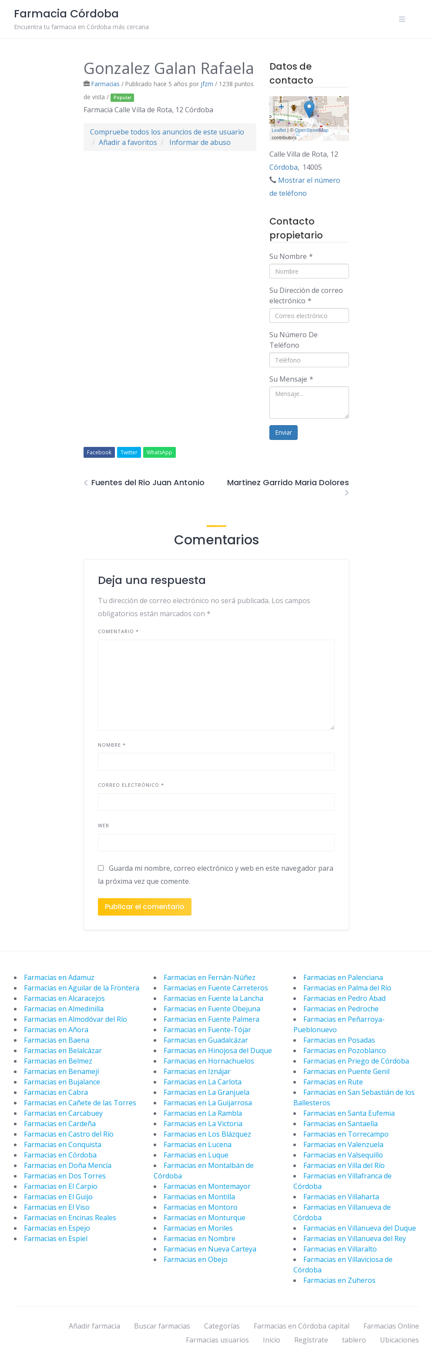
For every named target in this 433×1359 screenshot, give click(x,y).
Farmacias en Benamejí (61, 1071)
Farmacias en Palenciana (343, 977)
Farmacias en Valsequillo (343, 1155)
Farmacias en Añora (56, 1029)
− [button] (281, 121)
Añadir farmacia (94, 1326)
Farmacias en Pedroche (341, 1008)
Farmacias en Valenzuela (343, 1144)
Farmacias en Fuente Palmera (211, 1019)
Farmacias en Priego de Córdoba (356, 1061)
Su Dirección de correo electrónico (306, 295)
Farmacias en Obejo (196, 1259)
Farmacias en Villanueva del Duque (359, 1228)
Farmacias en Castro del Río (69, 1134)
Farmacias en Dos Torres (65, 1176)
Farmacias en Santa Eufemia (349, 1113)
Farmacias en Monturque (204, 1217)
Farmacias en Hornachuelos (209, 1061)
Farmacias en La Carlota (203, 1082)
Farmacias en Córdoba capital (301, 1326)
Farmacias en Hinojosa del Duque (218, 1050)
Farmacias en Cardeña (60, 1123)
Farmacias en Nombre (199, 1238)
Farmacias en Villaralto (340, 1249)
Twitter (129, 452)
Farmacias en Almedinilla (64, 1008)
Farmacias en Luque (196, 1155)
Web (103, 825)
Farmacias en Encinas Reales (70, 1217)
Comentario (118, 631)
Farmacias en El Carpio (60, 1186)
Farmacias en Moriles (198, 1228)
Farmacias (105, 84)
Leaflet (279, 130)
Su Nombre (291, 256)
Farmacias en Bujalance (62, 1082)
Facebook (99, 452)
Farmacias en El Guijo (58, 1196)
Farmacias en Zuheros (339, 1280)
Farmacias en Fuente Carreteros (216, 988)
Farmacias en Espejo (57, 1228)
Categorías (222, 1326)
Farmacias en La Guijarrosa (208, 1102)
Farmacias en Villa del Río (344, 1165)
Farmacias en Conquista (62, 1144)
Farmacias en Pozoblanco (344, 1050)
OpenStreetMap (312, 130)
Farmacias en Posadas (339, 1040)
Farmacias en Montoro (201, 1207)
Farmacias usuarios (217, 1340)
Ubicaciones (399, 1340)
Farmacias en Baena (56, 1040)
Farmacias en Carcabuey (63, 1113)
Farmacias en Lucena (198, 1144)
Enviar (283, 432)
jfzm (207, 84)
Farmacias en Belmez (58, 1061)
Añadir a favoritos (128, 142)
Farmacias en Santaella (340, 1123)
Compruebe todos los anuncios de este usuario (167, 132)
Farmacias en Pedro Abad (344, 998)
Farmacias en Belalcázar (63, 1050)
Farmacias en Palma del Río (347, 988)
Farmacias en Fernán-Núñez (209, 977)
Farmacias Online (391, 1326)
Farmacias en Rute (333, 1082)
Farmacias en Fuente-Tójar (207, 1029)
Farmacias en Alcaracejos (64, 998)
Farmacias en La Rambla (203, 1113)
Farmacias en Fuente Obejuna (212, 1008)
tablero (354, 1340)
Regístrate (311, 1340)
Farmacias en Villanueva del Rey (354, 1238)
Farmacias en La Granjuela (206, 1092)
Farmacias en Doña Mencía (67, 1165)
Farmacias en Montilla (199, 1196)
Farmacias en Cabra (56, 1092)
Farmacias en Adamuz (59, 977)
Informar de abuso (200, 142)
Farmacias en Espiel (55, 1238)
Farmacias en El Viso (57, 1207)
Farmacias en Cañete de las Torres (80, 1102)
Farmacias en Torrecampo (346, 1134)
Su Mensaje (291, 379)
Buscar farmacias (162, 1326)
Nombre (112, 745)
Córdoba (283, 167)
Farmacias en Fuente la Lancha (213, 998)
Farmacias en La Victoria (203, 1123)
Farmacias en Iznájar (197, 1071)
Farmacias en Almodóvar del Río (75, 1019)
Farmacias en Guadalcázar (206, 1040)
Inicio (271, 1340)
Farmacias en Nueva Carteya (210, 1249)
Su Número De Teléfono (293, 340)
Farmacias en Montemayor (207, 1186)
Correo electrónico (131, 785)
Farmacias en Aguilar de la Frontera (81, 988)
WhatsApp (159, 452)
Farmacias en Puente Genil (346, 1071)
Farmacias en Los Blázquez (207, 1134)
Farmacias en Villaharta (341, 1196)
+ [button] (281, 107)
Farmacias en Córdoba (60, 1155)
